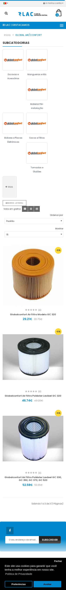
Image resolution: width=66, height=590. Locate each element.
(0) (39, 310)
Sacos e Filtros (37, 137)
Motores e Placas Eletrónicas (13, 139)
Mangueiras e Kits (36, 74)
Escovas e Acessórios (13, 76)
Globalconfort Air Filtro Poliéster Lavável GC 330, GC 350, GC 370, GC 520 (33, 479)
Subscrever (50, 540)
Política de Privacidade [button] (18, 573)
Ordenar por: (56, 215)
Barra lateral (14, 203)
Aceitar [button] (47, 584)
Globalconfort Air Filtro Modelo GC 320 (33, 314)
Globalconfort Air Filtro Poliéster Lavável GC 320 (33, 395)
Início (7, 35)
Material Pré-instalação (37, 106)
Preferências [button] (18, 584)
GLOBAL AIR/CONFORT (28, 35)
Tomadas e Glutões (37, 169)
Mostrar (59, 228)
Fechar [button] (58, 561)
